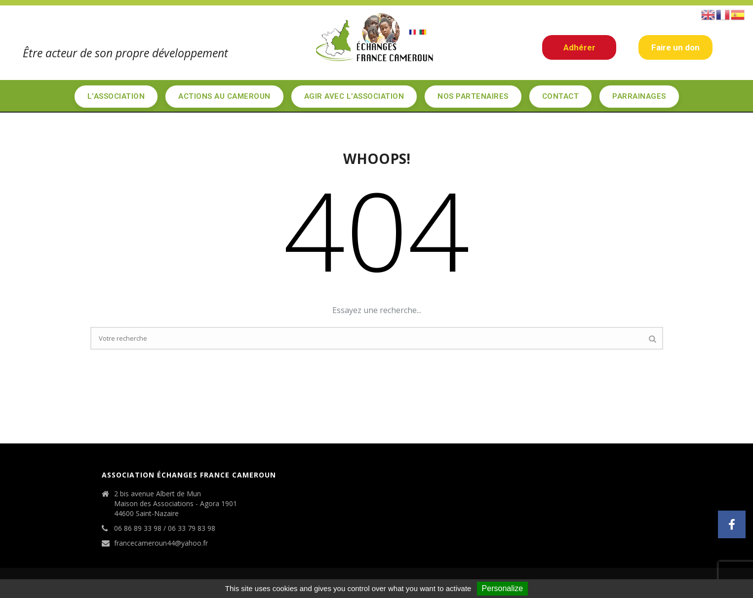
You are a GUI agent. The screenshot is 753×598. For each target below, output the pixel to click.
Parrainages (639, 96)
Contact (560, 96)
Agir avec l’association (354, 96)
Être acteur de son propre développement (125, 53)
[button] (732, 524)
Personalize (502, 588)
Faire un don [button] (675, 47)
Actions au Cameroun (224, 96)
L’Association (116, 96)
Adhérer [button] (579, 47)
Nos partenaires (473, 96)
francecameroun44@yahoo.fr (161, 543)
